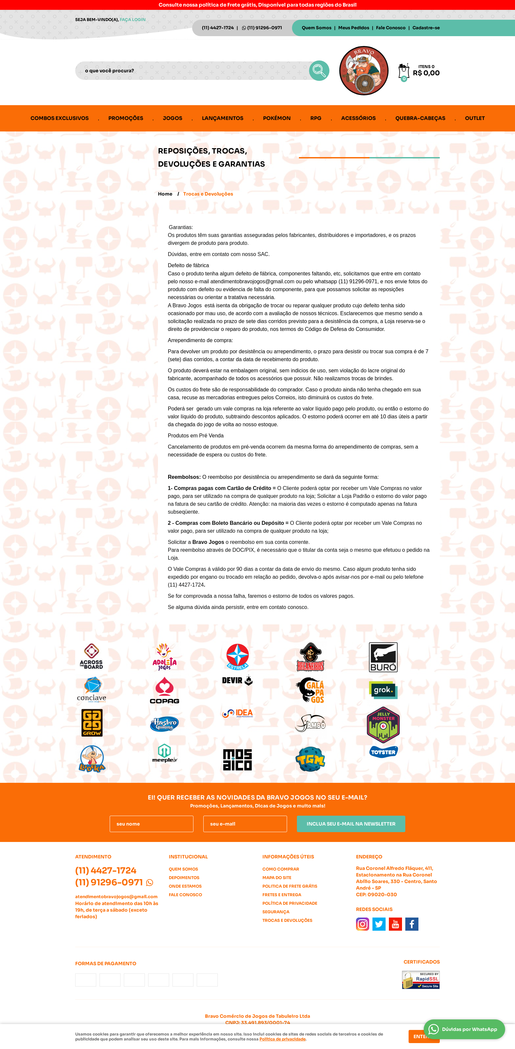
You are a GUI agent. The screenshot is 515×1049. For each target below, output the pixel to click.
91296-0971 (264, 28)
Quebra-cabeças (420, 118)
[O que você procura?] (319, 70)
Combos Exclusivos (60, 118)
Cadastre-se (426, 28)
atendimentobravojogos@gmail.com (116, 896)
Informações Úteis (288, 857)
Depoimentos (184, 877)
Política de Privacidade (289, 903)
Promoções (125, 118)
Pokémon (277, 118)
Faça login (133, 19)
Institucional (188, 857)
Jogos (172, 118)
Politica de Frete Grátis (289, 886)
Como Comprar (280, 869)
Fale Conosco (391, 28)
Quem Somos (316, 28)
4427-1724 (218, 28)
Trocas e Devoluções (287, 920)
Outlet (475, 118)
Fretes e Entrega (281, 894)
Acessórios (358, 118)
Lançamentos (222, 118)
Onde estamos (185, 886)
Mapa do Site (276, 877)
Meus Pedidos (353, 28)
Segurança (275, 911)
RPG (316, 118)
